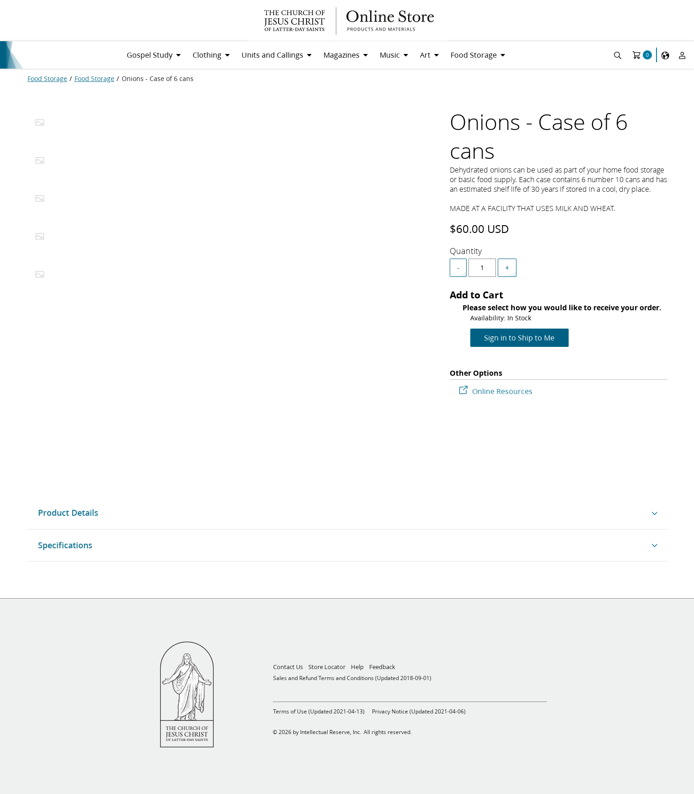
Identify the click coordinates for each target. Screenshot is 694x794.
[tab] (40, 125)
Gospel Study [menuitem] (149, 54)
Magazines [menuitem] (341, 54)
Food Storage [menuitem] (474, 54)
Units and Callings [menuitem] (272, 54)
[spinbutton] (482, 268)
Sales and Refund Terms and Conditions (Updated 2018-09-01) (352, 678)
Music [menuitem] (390, 54)
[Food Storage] (47, 78)
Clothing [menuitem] (207, 54)
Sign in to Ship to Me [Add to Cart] (519, 337)
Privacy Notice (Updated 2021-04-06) (419, 711)
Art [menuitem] (425, 54)
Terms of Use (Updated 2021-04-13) (319, 711)
